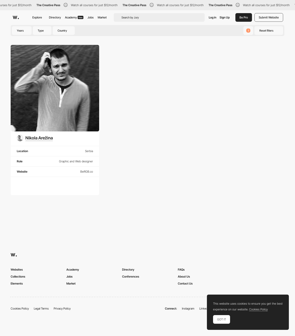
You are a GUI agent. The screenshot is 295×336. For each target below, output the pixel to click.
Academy (74, 17)
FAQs (181, 269)
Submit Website (269, 17)
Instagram (188, 308)
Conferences (130, 276)
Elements (17, 283)
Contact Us (185, 283)
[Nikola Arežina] (35, 138)
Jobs (90, 17)
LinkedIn (204, 308)
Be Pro (243, 17)
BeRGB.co (86, 171)
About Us (184, 276)
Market (102, 17)
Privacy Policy (62, 308)
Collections (18, 276)
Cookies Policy (20, 308)
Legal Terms (41, 308)
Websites (17, 269)
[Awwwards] (16, 17)
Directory (55, 17)
